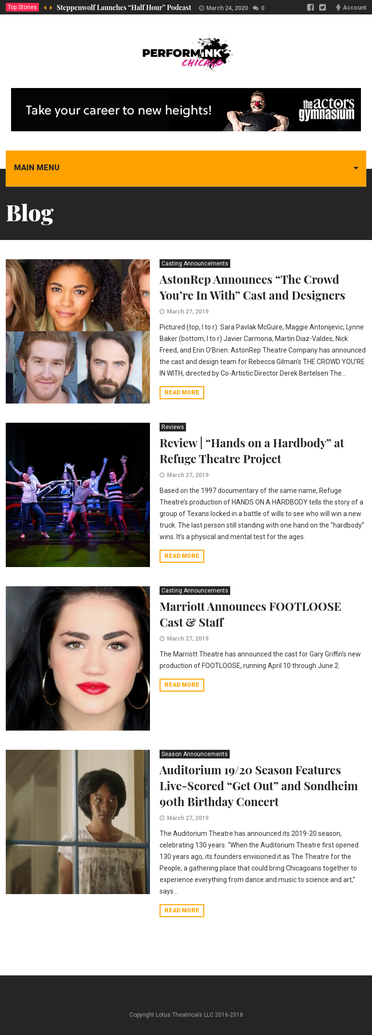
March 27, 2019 (188, 311)
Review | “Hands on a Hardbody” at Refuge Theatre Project (252, 450)
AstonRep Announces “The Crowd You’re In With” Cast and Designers (252, 287)
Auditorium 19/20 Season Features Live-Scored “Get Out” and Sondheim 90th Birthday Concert (259, 785)
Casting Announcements (194, 263)
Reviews (172, 427)
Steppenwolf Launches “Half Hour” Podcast (124, 7)
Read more (181, 392)
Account (354, 7)
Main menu (37, 167)
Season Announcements (194, 754)
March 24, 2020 (227, 8)
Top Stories (22, 7)
